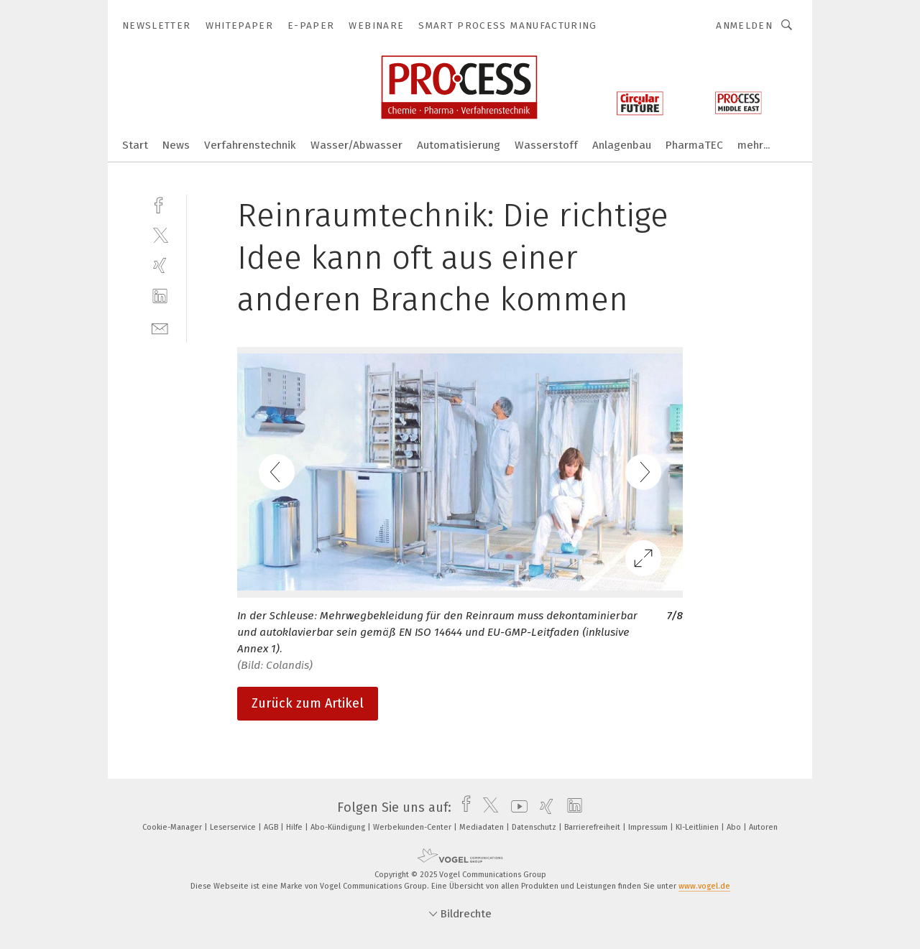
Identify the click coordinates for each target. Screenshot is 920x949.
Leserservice (234, 827)
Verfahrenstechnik (250, 145)
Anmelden (744, 25)
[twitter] (160, 235)
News (176, 145)
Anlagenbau (621, 145)
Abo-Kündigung (338, 827)
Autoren (763, 827)
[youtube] (516, 807)
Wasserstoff (546, 145)
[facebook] (160, 204)
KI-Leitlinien (698, 827)
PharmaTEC (694, 145)
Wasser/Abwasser (356, 145)
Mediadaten (482, 827)
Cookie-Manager (173, 827)
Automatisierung (458, 145)
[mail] (160, 327)
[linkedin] (160, 296)
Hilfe (295, 827)
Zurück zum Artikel (308, 703)
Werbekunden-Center (413, 827)
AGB (272, 827)
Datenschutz (535, 827)
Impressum (649, 827)
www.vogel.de (704, 886)
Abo (735, 827)
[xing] (160, 265)
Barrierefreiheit (593, 827)
